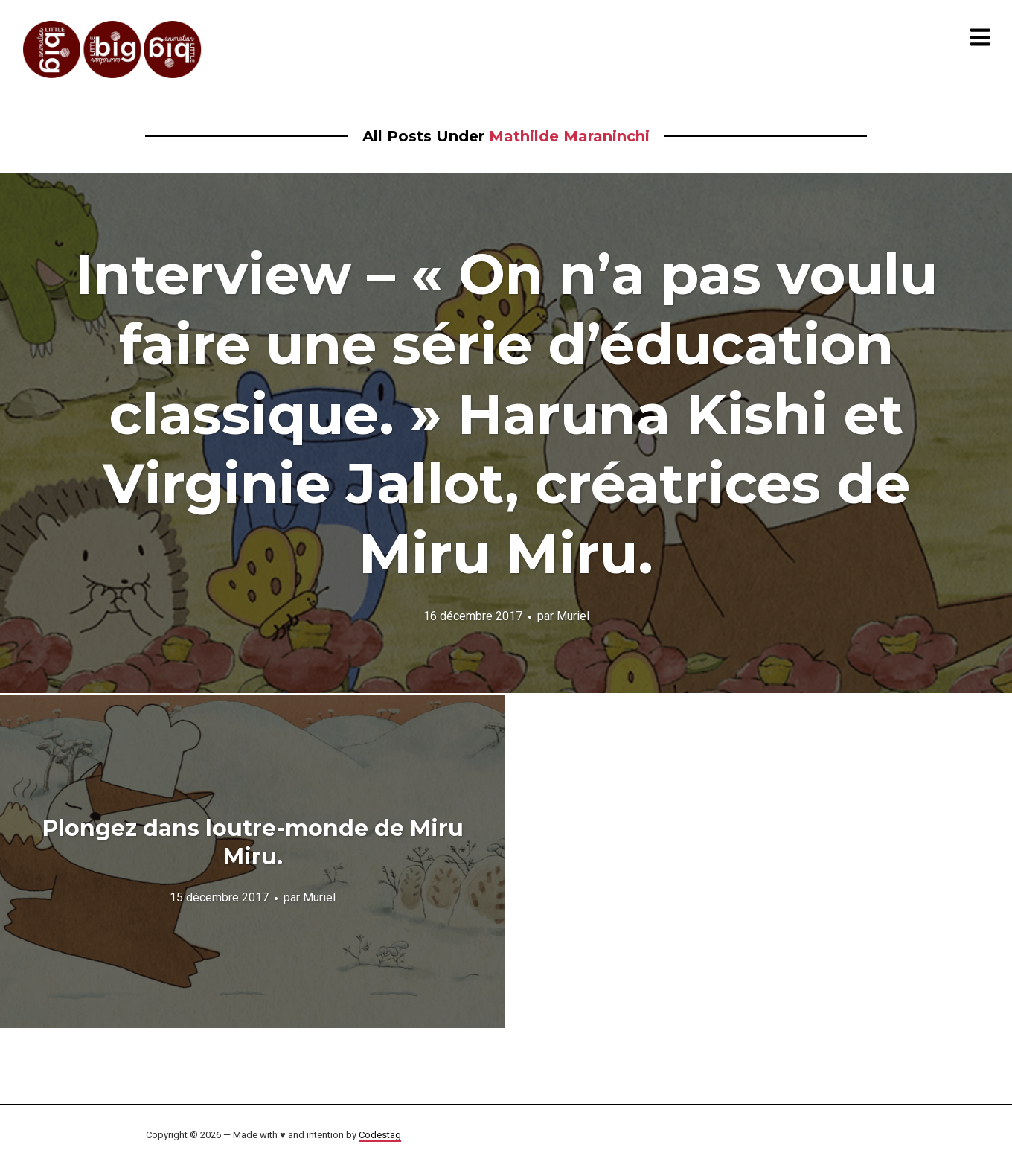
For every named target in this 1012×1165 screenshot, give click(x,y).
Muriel (573, 616)
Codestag (380, 1134)
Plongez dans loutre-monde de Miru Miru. (253, 842)
